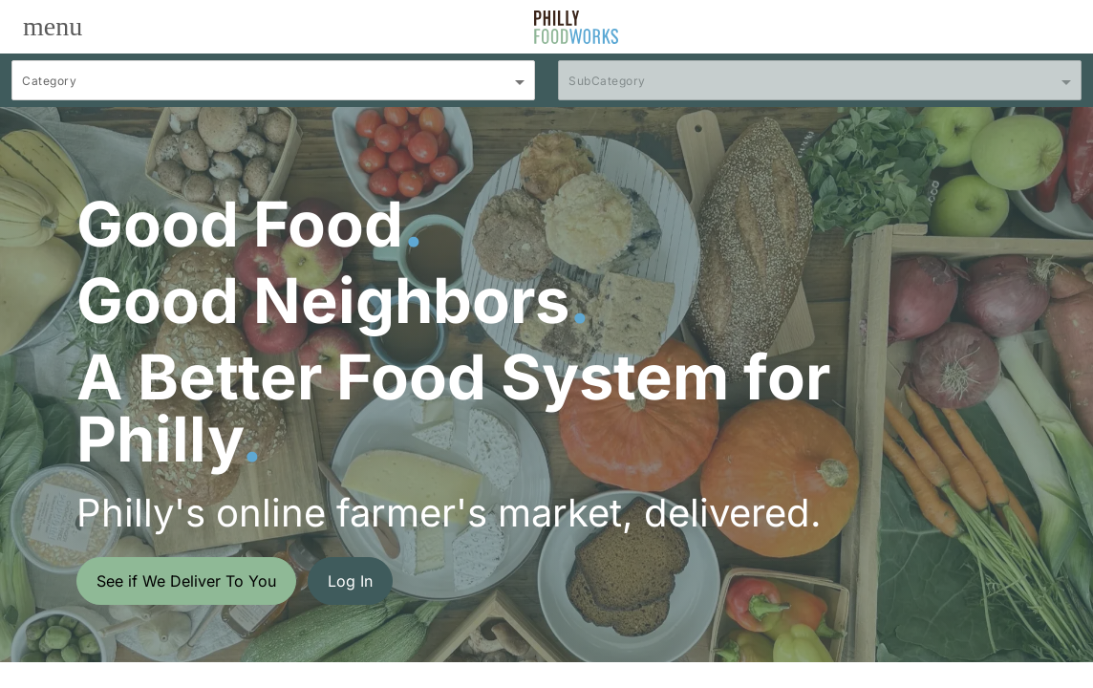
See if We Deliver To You (186, 581)
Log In (350, 581)
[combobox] (273, 88)
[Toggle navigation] (52, 26)
